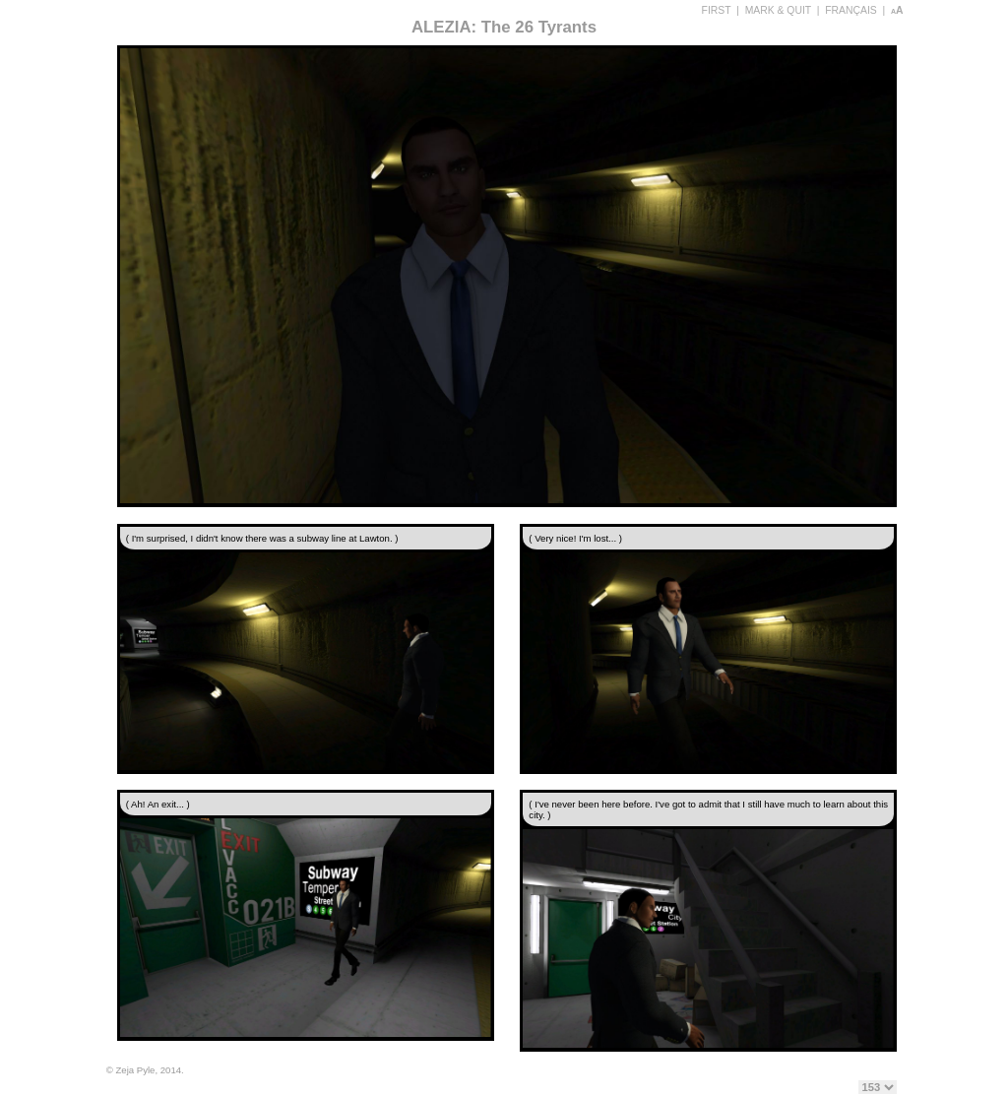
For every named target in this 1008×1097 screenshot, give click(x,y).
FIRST (716, 10)
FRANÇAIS (851, 10)
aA (897, 10)
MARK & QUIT (778, 10)
